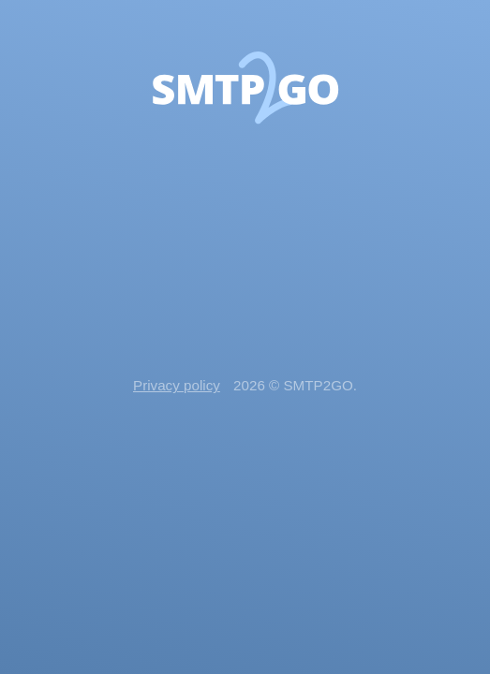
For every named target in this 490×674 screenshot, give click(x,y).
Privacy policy (176, 385)
